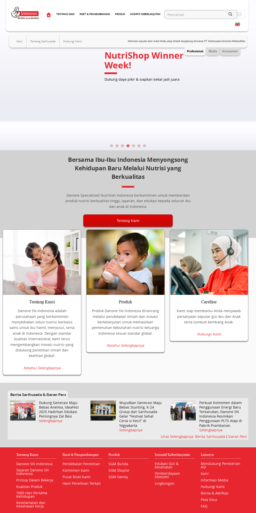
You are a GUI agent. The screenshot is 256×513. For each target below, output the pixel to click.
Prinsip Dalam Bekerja (34, 480)
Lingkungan (164, 483)
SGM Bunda (118, 463)
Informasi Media (214, 480)
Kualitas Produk (29, 486)
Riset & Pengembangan (95, 14)
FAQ (204, 506)
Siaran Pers (237, 436)
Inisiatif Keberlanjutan (145, 14)
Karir (19, 41)
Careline (208, 302)
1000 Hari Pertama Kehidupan (31, 494)
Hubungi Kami (72, 41)
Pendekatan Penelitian (81, 463)
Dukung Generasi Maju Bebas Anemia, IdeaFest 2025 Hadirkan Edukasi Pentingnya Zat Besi (59, 410)
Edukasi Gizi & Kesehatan (166, 465)
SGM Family (118, 476)
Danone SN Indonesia (34, 463)
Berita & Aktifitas (214, 493)
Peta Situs (209, 499)
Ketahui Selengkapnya (42, 368)
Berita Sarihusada (210, 436)
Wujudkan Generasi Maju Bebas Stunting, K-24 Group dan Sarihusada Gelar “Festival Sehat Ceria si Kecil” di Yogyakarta (140, 414)
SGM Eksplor (119, 470)
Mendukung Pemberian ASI (220, 465)
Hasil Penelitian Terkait (81, 483)
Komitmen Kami (75, 470)
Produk (120, 14)
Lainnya (207, 455)
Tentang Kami (65, 14)
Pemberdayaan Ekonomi (167, 475)
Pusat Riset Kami (76, 476)
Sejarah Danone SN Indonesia (32, 472)
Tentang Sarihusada (43, 41)
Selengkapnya (50, 421)
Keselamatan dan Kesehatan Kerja (31, 504)
